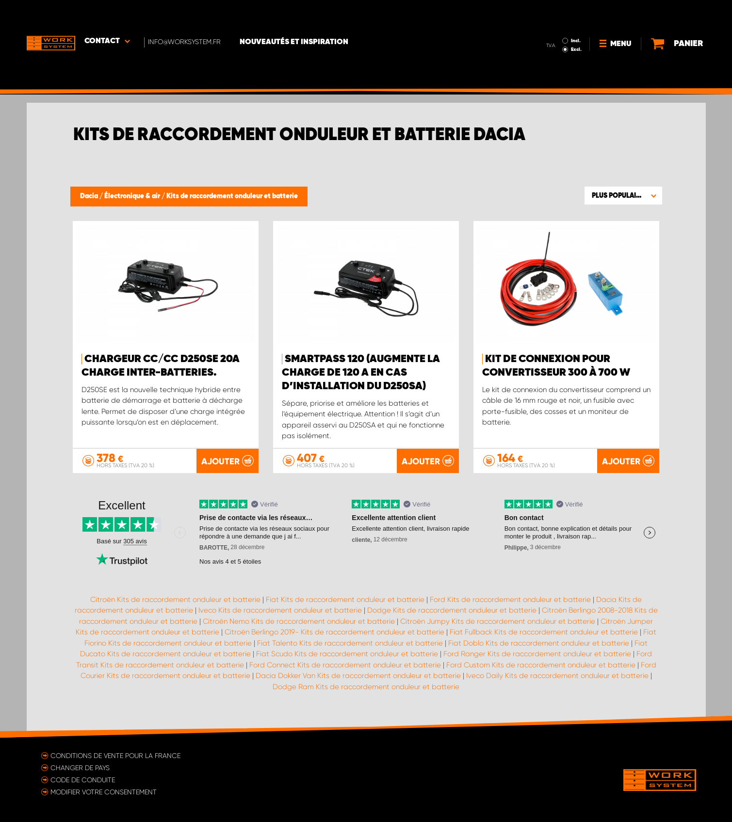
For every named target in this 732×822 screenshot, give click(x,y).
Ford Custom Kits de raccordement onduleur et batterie (540, 664)
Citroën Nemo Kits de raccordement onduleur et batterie (299, 620)
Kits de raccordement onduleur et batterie (232, 196)
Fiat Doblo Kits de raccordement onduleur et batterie (538, 642)
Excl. (555, 22)
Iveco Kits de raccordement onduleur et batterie (280, 610)
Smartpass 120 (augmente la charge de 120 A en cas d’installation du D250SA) (361, 373)
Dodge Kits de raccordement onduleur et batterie (452, 610)
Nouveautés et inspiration (295, 15)
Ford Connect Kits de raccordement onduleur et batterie (345, 664)
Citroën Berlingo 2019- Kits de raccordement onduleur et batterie (334, 632)
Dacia (89, 196)
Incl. (554, 13)
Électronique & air (133, 196)
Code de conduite (82, 779)
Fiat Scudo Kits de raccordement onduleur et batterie (347, 653)
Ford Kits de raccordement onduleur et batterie (510, 599)
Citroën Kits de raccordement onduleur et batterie (175, 599)
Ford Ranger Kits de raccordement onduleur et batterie (537, 653)
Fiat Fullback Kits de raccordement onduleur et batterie (544, 632)
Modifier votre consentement (103, 791)
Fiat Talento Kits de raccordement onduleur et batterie (350, 642)
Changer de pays (80, 767)
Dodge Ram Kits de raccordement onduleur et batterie (366, 686)
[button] (623, 195)
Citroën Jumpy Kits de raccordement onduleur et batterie (497, 620)
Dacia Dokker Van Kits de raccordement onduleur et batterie (358, 675)
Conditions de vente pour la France (115, 755)
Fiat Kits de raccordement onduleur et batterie (345, 599)
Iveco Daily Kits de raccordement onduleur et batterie (557, 675)
